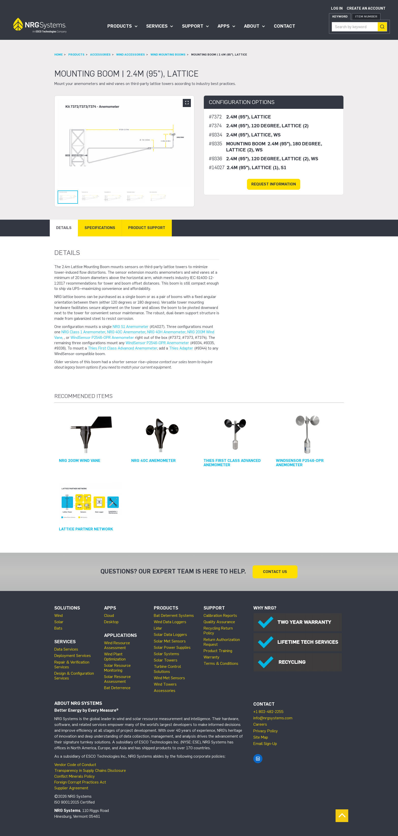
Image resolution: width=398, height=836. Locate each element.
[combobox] (359, 26)
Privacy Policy (265, 730)
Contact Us (275, 571)
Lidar (158, 628)
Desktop (111, 621)
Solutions (67, 608)
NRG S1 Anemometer (130, 326)
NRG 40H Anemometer (166, 332)
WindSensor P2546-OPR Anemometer (102, 337)
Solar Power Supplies (172, 647)
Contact (284, 26)
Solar (58, 621)
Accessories (100, 54)
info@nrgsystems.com (272, 718)
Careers (260, 724)
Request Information (273, 184)
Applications (120, 635)
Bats (58, 628)
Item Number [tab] (366, 16)
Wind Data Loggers (170, 621)
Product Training (218, 650)
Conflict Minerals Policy (74, 776)
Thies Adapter (181, 348)
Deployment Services (72, 655)
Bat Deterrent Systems (174, 615)
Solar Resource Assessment (117, 679)
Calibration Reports (220, 615)
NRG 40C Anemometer (126, 332)
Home (58, 54)
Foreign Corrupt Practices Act (80, 782)
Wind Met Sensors (169, 677)
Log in (337, 8)
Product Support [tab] (146, 227)
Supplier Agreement (71, 788)
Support (192, 26)
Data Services (66, 649)
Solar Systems (166, 653)
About (251, 26)
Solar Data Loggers (170, 634)
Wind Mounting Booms (168, 54)
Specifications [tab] (100, 227)
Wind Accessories (130, 54)
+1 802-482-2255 (268, 711)
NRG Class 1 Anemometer (83, 332)
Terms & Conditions (221, 663)
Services (157, 26)
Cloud (109, 615)
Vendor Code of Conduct (75, 764)
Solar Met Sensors (170, 641)
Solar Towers (165, 660)
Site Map (260, 737)
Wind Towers (165, 684)
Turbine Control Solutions (167, 669)
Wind (58, 615)
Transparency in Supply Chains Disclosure (90, 770)
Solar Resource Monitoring (117, 668)
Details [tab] (64, 227)
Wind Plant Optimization (115, 656)
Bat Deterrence (117, 687)
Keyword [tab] (339, 16)
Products (119, 26)
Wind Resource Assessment (117, 645)
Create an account (366, 8)
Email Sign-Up (265, 743)
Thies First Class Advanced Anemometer (122, 348)
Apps (223, 26)
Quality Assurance (219, 621)
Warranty (212, 657)
